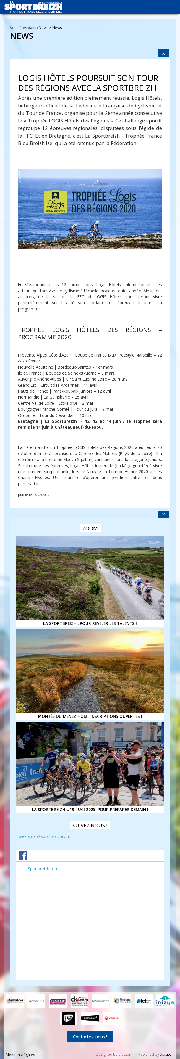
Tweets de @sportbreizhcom (43, 836)
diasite (165, 1054)
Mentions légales (20, 1054)
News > (45, 27)
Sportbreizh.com (43, 868)
